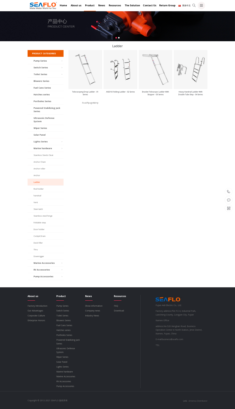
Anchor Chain (40, 162)
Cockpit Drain (40, 236)
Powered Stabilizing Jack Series (47, 110)
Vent (36, 202)
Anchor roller (39, 168)
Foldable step (40, 222)
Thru (36, 249)
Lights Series (48, 141)
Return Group (167, 5)
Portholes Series (42, 101)
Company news (92, 310)
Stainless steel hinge (43, 215)
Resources (115, 5)
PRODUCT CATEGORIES (44, 53)
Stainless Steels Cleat (43, 155)
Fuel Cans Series (42, 87)
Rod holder (39, 188)
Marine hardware (48, 148)
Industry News (92, 315)
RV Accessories (48, 269)
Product (90, 5)
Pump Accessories (48, 276)
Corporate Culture (36, 315)
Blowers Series (41, 81)
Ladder (37, 182)
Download (119, 310)
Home (63, 5)
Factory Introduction (37, 305)
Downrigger (39, 256)
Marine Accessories (48, 263)
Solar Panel (40, 134)
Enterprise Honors (36, 320)
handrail (37, 195)
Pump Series (48, 60)
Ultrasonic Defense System (44, 120)
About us (76, 5)
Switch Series (48, 67)
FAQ (116, 305)
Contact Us (149, 5)
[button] (116, 38)
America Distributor (198, 400)
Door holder (39, 229)
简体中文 (184, 5)
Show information (94, 305)
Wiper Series (40, 128)
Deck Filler (38, 242)
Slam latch (38, 209)
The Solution (132, 5)
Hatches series (42, 94)
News (101, 5)
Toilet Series (48, 74)
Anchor (37, 175)
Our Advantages (35, 310)
